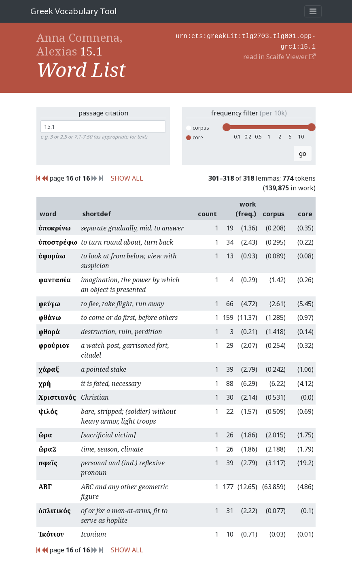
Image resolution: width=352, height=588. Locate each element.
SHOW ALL (127, 178)
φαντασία (54, 279)
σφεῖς (47, 462)
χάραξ (48, 369)
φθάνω (49, 317)
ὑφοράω (52, 255)
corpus (197, 127)
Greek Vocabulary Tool (73, 11)
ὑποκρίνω (54, 228)
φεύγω (49, 303)
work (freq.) (245, 209)
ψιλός (48, 411)
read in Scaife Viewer (279, 55)
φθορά (49, 331)
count (207, 213)
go (302, 153)
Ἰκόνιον (51, 534)
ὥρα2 (47, 449)
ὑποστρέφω (57, 242)
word (48, 213)
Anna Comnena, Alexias (79, 44)
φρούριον (54, 345)
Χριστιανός (57, 397)
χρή (44, 383)
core (194, 137)
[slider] (227, 127)
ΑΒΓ (45, 486)
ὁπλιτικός (54, 510)
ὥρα (45, 434)
